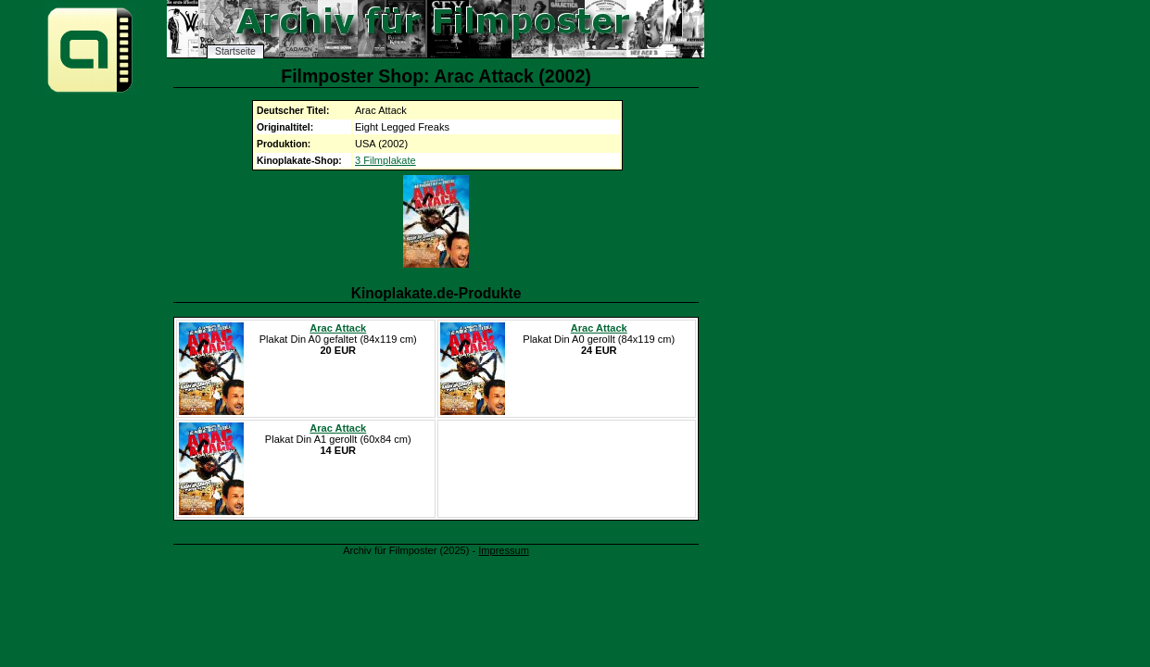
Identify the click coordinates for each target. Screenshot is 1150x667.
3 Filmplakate (385, 160)
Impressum (503, 550)
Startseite (235, 51)
